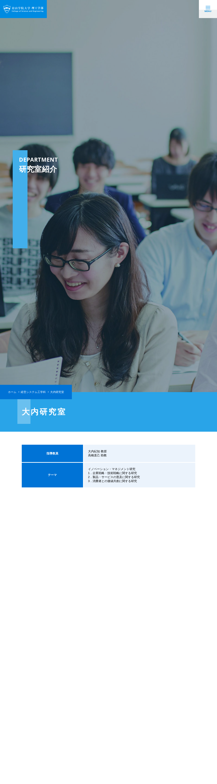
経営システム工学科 (33, 392)
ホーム (12, 392)
